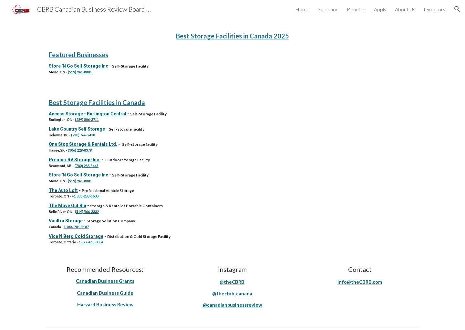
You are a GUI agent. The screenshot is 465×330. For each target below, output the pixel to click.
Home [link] (302, 9)
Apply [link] (380, 9)
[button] (457, 9)
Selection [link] (328, 9)
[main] (232, 35)
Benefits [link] (356, 9)
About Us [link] (405, 9)
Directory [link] (435, 9)
